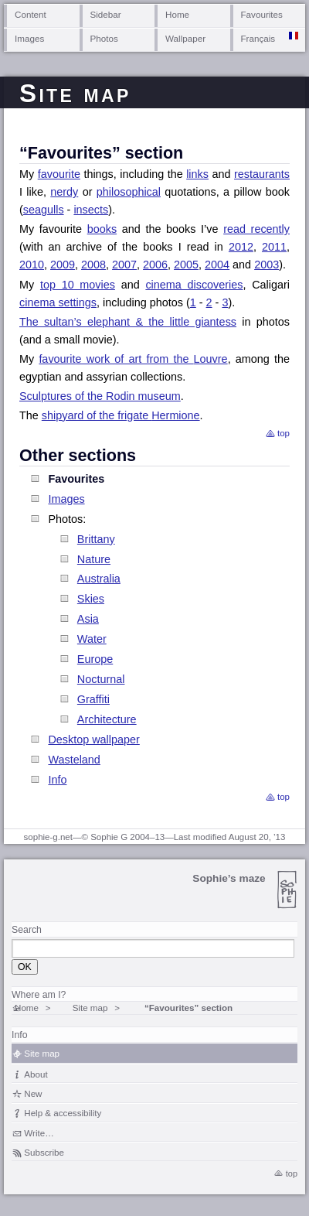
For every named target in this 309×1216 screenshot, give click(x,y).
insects (90, 209)
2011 (274, 247)
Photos (104, 38)
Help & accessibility (62, 1113)
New (33, 1093)
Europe (95, 659)
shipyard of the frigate (121, 415)
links (197, 174)
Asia (88, 619)
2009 (62, 264)
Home (177, 14)
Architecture (107, 719)
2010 (31, 264)
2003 (266, 264)
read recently (256, 229)
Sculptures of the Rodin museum (100, 396)
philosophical (129, 192)
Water (92, 639)
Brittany (96, 539)
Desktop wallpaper (93, 739)
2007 (124, 264)
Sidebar (105, 14)
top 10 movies (77, 284)
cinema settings (58, 302)
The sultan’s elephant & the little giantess (127, 322)
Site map (90, 1008)
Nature (93, 559)
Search (27, 929)
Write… (38, 1133)
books (102, 229)
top (283, 433)
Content (30, 14)
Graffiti (93, 699)
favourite (59, 174)
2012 (241, 247)
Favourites (262, 14)
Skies (90, 599)
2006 (155, 264)
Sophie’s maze (228, 878)
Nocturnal (101, 679)
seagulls (43, 209)
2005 (186, 264)
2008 (93, 264)
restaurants (262, 174)
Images (29, 38)
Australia (99, 578)
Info (57, 780)
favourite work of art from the (133, 359)
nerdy (64, 192)
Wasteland (74, 759)
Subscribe (44, 1152)
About (35, 1074)
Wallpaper (185, 38)
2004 (217, 264)
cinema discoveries (194, 284)
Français (258, 38)
